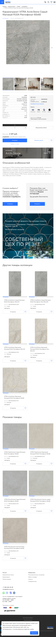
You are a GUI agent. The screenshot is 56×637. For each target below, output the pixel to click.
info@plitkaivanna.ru (8, 589)
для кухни (24, 100)
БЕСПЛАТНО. (44, 99)
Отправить (10, 204)
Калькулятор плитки (41, 127)
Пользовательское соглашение (36, 575)
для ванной (19, 100)
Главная (4, 6)
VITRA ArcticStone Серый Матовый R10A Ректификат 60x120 (14, 301)
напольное (24, 98)
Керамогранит (11, 6)
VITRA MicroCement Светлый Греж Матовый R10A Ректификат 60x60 (14, 547)
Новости (30, 579)
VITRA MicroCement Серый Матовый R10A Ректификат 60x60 (14, 500)
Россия (25, 102)
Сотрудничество (32, 581)
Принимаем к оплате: (8, 605)
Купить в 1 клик (15, 144)
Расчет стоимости (40, 103)
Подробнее (33, 103)
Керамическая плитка (8, 575)
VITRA (18, 6)
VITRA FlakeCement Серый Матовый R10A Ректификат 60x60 (14, 453)
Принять (34, 633)
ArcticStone (24, 6)
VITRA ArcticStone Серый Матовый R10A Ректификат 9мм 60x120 (40, 301)
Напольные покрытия (28, 620)
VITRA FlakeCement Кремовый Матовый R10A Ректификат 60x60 (40, 453)
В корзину (15, 140)
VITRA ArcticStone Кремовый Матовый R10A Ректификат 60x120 (14, 348)
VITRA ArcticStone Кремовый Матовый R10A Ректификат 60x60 (14, 397)
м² (14, 125)
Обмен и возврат (32, 577)
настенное (19, 98)
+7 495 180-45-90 (8, 587)
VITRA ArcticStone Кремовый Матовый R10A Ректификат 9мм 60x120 (39, 349)
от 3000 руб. (44, 101)
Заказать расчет (38, 140)
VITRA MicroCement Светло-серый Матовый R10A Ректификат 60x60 (40, 500)
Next (51, 47)
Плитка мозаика (7, 579)
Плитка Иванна (8, 2)
